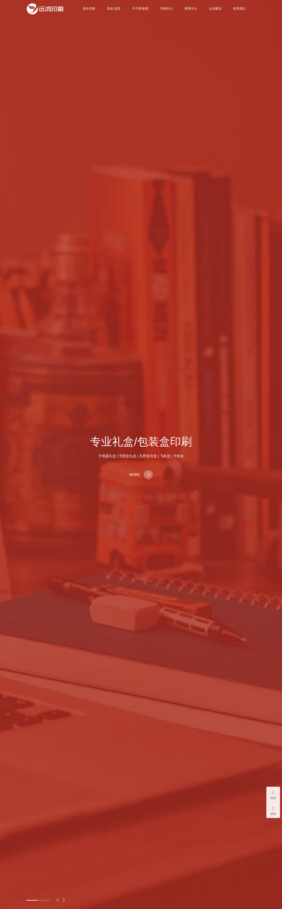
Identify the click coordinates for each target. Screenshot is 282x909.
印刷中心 (166, 8)
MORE (141, 474)
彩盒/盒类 (113, 8)
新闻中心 (191, 8)
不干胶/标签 (140, 8)
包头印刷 (89, 8)
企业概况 (215, 8)
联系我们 (239, 8)
